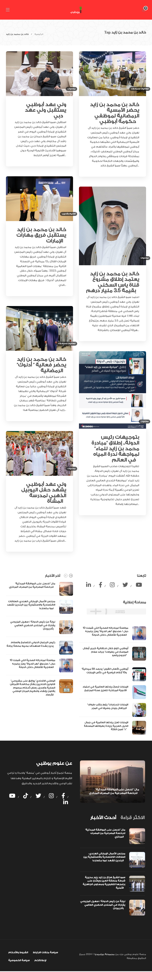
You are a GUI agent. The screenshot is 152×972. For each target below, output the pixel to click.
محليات (71, 89)
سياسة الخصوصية (19, 960)
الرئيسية (38, 34)
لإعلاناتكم (40, 960)
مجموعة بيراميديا (104, 954)
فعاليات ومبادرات (139, 89)
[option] (39, 640)
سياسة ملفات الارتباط (45, 952)
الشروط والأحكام (18, 952)
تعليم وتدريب (68, 214)
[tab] (103, 818)
